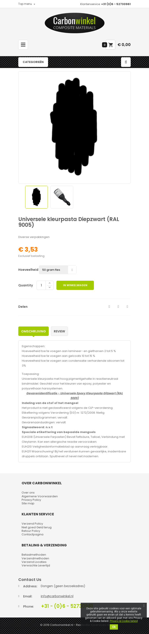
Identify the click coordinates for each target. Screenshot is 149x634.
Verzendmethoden (35, 558)
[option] (36, 197)
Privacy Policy (31, 500)
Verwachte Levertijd (36, 565)
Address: (30, 586)
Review (59, 331)
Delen (109, 306)
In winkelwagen (75, 285)
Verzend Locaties (34, 562)
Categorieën (33, 62)
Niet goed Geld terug (37, 527)
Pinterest (127, 306)
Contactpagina (32, 534)
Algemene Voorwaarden (40, 496)
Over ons (28, 492)
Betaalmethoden (34, 555)
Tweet (118, 306)
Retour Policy (31, 531)
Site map (28, 503)
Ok (113, 626)
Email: (27, 596)
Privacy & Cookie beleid (124, 621)
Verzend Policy (32, 524)
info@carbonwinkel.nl (57, 596)
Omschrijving (33, 331)
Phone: (28, 606)
